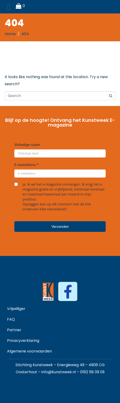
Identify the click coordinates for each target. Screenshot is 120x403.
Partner (14, 330)
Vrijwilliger (16, 308)
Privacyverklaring (23, 340)
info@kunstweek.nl (58, 372)
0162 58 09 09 (92, 372)
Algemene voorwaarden (29, 351)
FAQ (11, 319)
